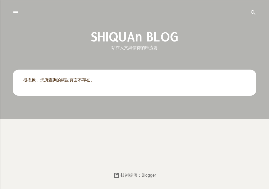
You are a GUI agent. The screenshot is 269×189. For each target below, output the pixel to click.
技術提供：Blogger (134, 175)
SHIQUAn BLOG (134, 37)
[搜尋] (253, 13)
